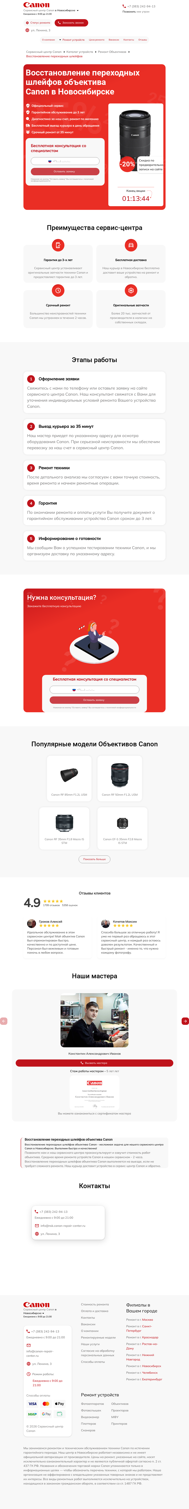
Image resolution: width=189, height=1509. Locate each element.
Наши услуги (90, 1344)
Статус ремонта (38, 22)
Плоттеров (88, 1423)
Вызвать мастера (93, 1063)
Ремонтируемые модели (98, 1337)
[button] (185, 1021)
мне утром (136, 11)
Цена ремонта (96, 39)
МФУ (114, 1417)
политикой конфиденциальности (121, 707)
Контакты (128, 39)
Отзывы (142, 39)
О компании (48, 39)
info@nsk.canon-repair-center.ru (60, 1225)
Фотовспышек (91, 1410)
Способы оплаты (93, 1362)
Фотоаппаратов (92, 1404)
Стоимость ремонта (95, 1304)
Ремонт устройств (74, 39)
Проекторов (119, 1410)
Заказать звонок (71, 22)
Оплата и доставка (94, 1311)
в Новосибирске (67, 10)
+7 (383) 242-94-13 (141, 6)
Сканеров (88, 1430)
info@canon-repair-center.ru (40, 1350)
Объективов (119, 1404)
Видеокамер (90, 1417)
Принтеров (119, 1423)
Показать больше (94, 859)
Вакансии (114, 39)
